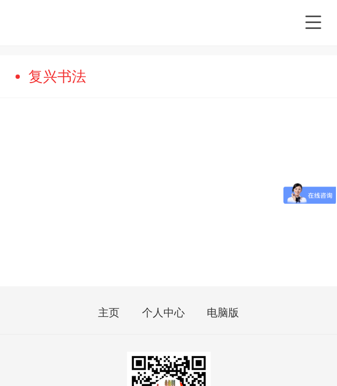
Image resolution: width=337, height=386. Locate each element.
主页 (108, 313)
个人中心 (163, 313)
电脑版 (223, 313)
